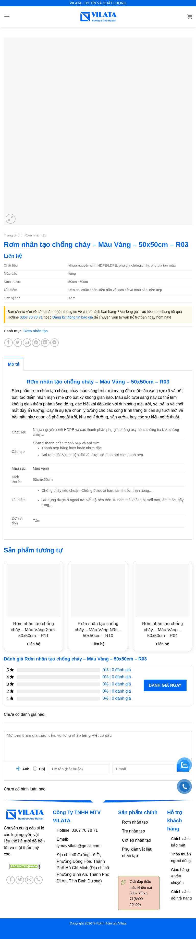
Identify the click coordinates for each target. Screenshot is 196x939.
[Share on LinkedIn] (45, 342)
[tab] (13, 364)
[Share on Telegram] (54, 342)
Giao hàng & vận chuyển (180, 876)
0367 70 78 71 (31, 317)
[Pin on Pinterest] (36, 342)
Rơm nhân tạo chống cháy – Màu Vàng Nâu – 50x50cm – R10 (98, 629)
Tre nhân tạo (133, 831)
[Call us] (38, 880)
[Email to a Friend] (27, 342)
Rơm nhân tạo (35, 235)
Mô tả (13, 364)
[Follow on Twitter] (20, 880)
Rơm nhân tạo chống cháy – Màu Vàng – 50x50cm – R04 (162, 629)
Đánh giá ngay (165, 685)
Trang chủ (11, 235)
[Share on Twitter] (18, 342)
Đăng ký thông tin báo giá (72, 317)
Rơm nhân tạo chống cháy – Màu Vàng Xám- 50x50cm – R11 (33, 629)
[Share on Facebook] (8, 342)
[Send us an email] (29, 880)
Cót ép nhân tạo (136, 840)
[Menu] (7, 16)
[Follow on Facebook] (10, 880)
